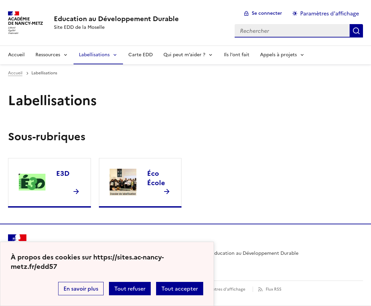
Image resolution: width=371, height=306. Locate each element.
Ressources (47, 54)
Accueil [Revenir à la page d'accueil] (16, 54)
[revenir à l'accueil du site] (116, 18)
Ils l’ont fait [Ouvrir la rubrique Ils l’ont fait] (236, 54)
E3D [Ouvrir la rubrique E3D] (63, 173)
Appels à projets (278, 54)
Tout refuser (129, 289)
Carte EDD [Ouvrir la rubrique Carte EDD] (140, 54)
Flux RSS (273, 289)
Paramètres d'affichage (222, 289)
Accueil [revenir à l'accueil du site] (15, 73)
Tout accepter (179, 289)
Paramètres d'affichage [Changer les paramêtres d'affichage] (329, 13)
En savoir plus (81, 289)
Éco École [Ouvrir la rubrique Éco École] (156, 178)
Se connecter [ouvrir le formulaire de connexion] (267, 13)
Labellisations (94, 54)
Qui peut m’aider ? (184, 54)
